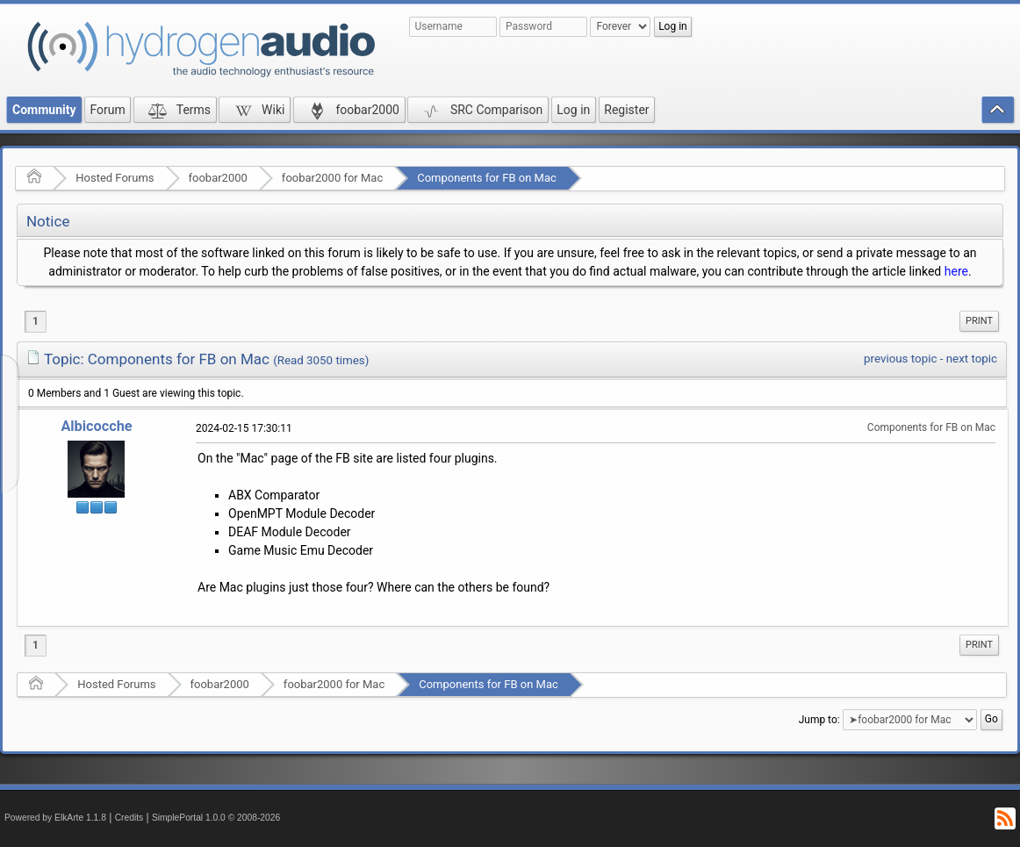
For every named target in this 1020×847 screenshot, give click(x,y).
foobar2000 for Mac (332, 177)
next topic (971, 358)
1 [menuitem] (35, 321)
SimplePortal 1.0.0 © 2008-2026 (216, 817)
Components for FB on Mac (487, 177)
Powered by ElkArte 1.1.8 (55, 817)
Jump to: (819, 720)
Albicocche (96, 426)
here (956, 271)
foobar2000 (218, 177)
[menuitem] (979, 321)
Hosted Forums (114, 177)
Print (979, 321)
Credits (129, 817)
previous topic (900, 358)
